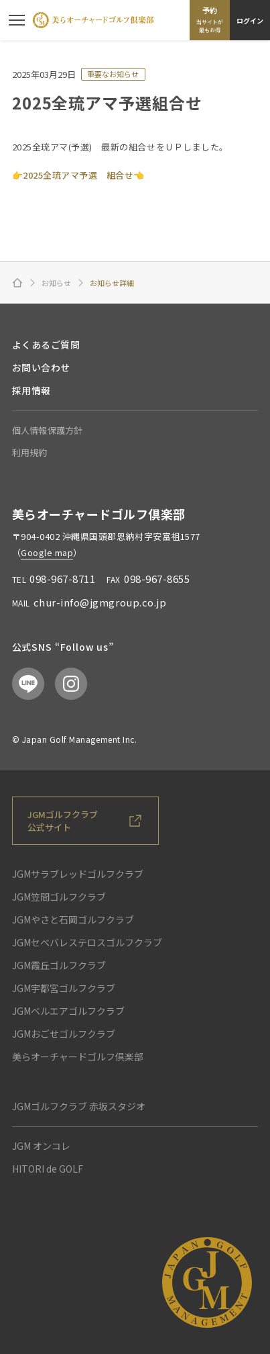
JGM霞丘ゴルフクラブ (59, 965)
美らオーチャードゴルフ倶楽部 (77, 1056)
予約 (209, 19)
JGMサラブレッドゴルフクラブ (77, 874)
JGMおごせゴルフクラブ (63, 1033)
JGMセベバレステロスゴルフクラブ (87, 942)
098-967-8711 (62, 579)
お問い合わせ (41, 367)
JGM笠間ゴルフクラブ (59, 896)
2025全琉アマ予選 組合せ (78, 175)
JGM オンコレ (41, 1146)
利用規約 (30, 452)
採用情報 (31, 390)
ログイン (250, 20)
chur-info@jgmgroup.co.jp (99, 602)
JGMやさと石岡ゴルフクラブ (73, 919)
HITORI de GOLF (47, 1168)
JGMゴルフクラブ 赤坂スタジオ (78, 1106)
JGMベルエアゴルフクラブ (68, 1011)
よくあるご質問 (46, 344)
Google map (47, 552)
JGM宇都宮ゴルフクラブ (63, 988)
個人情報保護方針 (47, 430)
